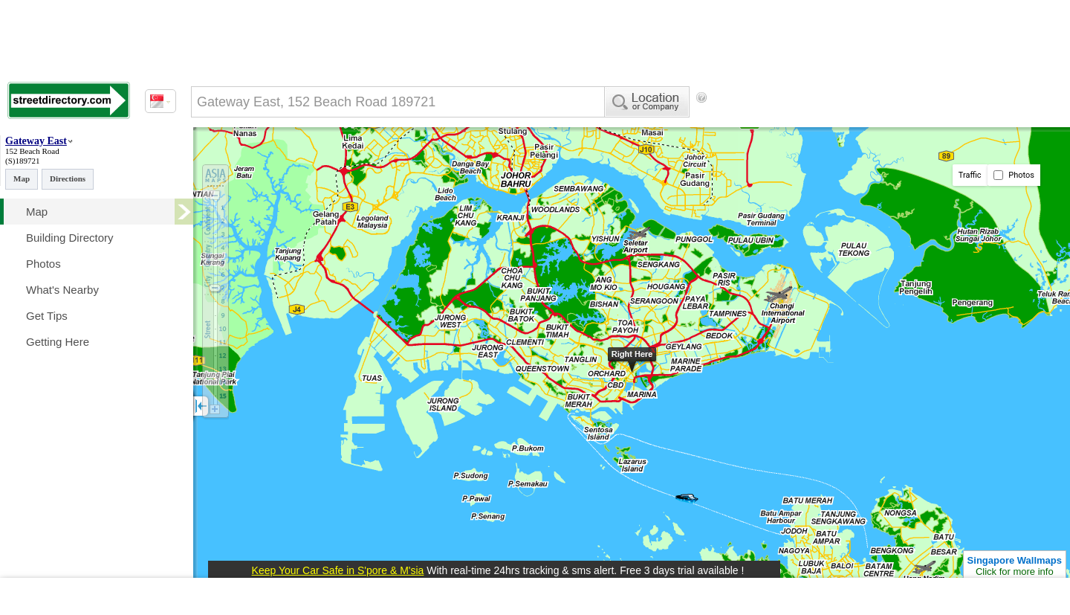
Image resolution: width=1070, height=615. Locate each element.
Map (21, 178)
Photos (1013, 175)
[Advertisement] (833, 123)
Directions (67, 178)
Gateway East (36, 140)
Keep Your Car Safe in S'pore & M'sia (338, 570)
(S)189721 (22, 160)
